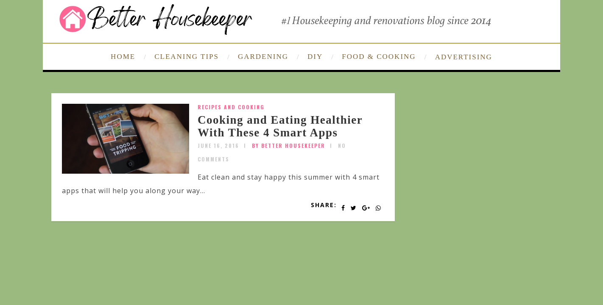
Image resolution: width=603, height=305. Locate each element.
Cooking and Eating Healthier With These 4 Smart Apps (280, 126)
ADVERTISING (463, 57)
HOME (123, 57)
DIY (315, 57)
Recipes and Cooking (231, 107)
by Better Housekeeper (288, 145)
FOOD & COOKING (379, 57)
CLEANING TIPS (186, 57)
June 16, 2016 (218, 145)
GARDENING (263, 57)
